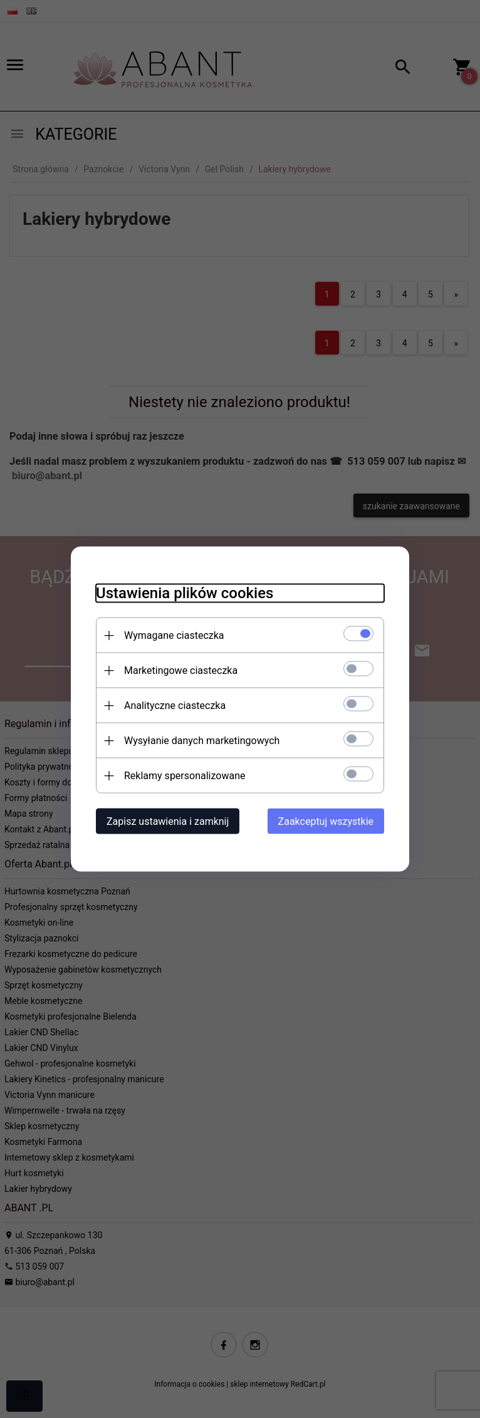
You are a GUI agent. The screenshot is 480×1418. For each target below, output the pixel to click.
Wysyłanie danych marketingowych (201, 741)
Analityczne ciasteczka (175, 706)
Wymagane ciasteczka (174, 635)
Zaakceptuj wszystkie (325, 821)
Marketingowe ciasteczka (180, 670)
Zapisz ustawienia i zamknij (168, 821)
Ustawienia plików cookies (184, 593)
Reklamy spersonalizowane (184, 776)
